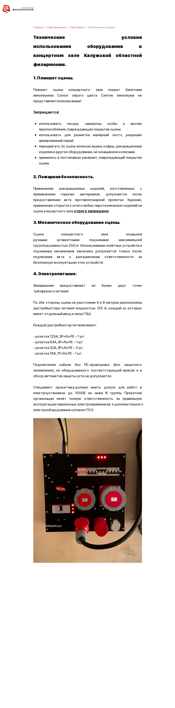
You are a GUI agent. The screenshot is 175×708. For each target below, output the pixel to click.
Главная (38, 27)
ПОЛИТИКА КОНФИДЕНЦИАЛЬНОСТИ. (87, 644)
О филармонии (56, 27)
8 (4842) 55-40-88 (87, 687)
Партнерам (77, 27)
